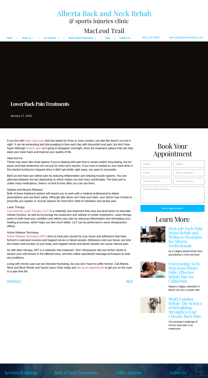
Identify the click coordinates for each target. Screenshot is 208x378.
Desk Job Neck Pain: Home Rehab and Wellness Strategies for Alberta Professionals (185, 237)
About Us (28, 38)
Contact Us (124, 38)
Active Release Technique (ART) (27, 236)
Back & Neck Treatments (82, 38)
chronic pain (33, 148)
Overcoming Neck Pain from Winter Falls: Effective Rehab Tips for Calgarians (184, 272)
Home (9, 38)
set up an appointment (90, 267)
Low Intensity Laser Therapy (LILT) (28, 211)
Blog (107, 38)
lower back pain (34, 140)
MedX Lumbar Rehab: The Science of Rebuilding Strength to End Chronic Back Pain (185, 307)
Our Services (51, 38)
